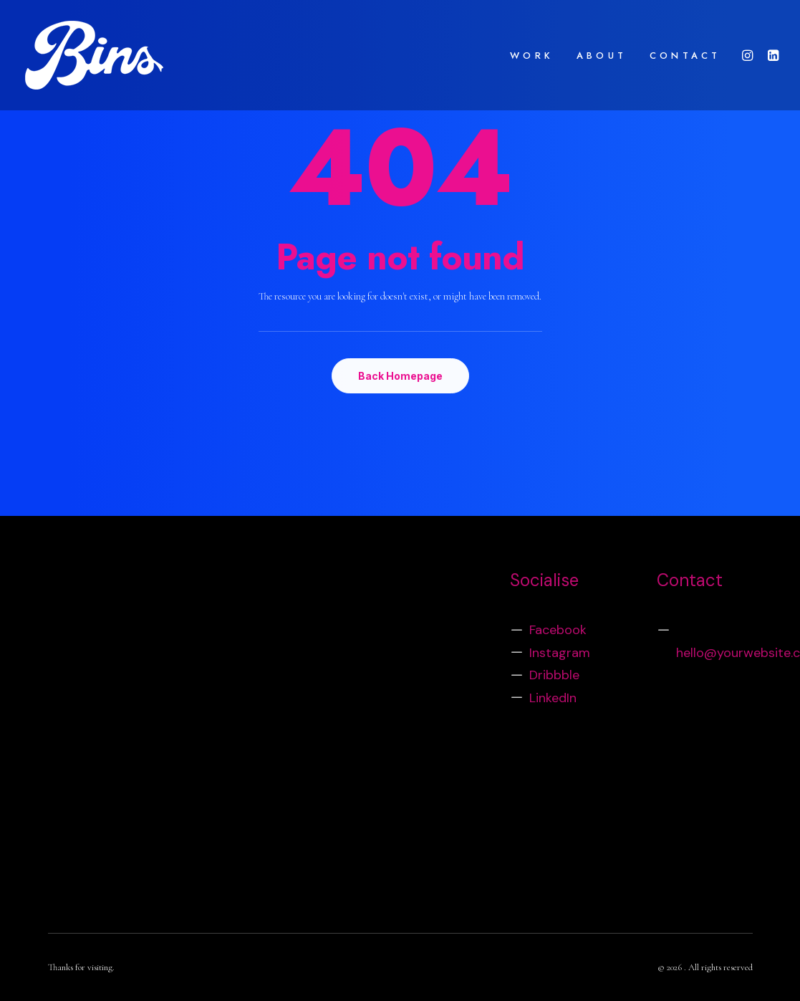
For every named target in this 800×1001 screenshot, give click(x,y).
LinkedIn (553, 698)
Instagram (559, 652)
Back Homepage (400, 376)
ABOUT (602, 55)
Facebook (558, 629)
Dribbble (554, 675)
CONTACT (685, 55)
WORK (532, 55)
